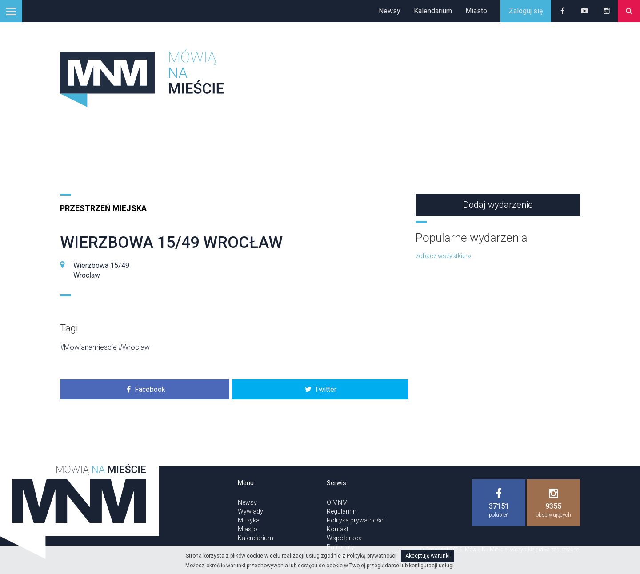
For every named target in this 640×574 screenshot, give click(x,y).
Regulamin (341, 511)
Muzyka (249, 520)
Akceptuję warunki (427, 556)
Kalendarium (433, 11)
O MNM (337, 502)
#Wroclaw (134, 347)
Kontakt (337, 529)
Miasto (476, 11)
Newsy (389, 11)
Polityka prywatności (356, 520)
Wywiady (250, 511)
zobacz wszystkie (443, 255)
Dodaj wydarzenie (498, 204)
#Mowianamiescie (88, 347)
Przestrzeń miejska (103, 208)
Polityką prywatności (371, 556)
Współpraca (344, 538)
